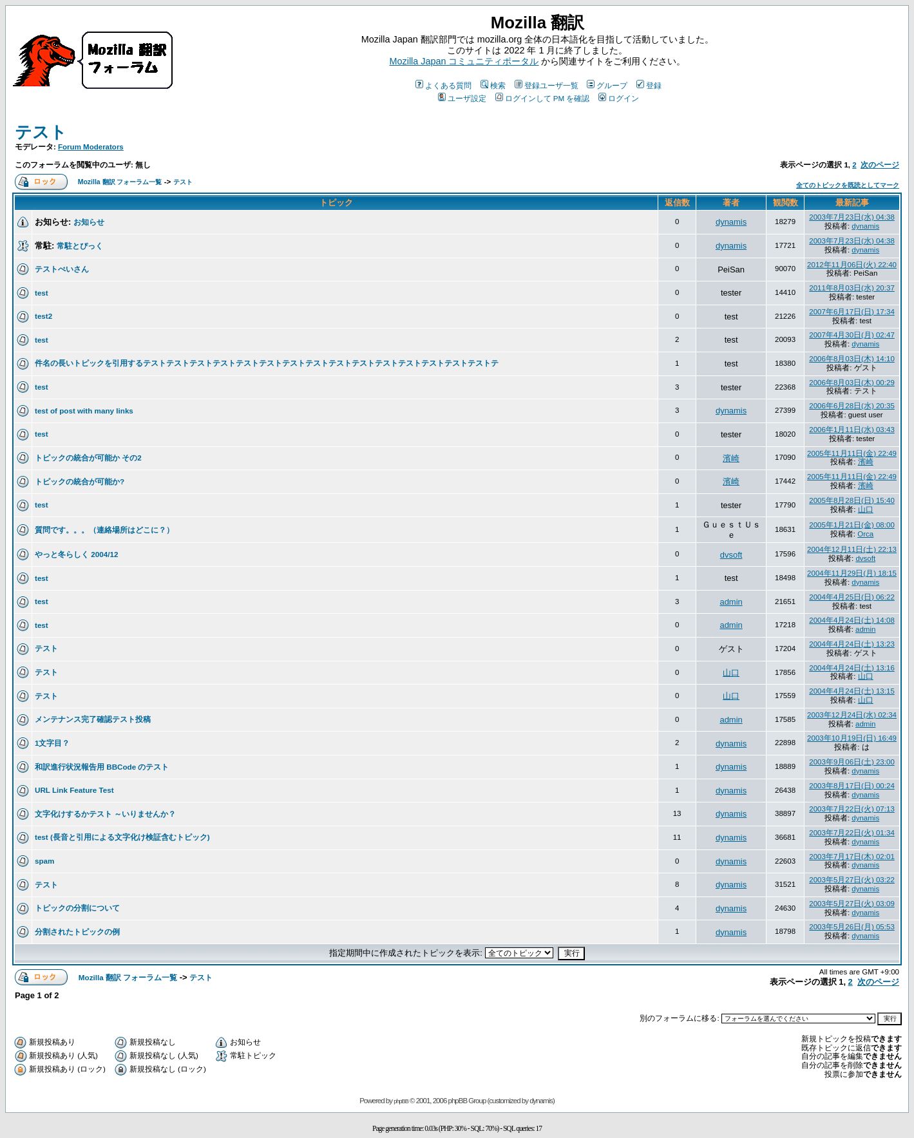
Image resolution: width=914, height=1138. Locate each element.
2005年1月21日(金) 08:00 (852, 525)
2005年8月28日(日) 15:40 (852, 500)
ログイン (618, 98)
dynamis (731, 222)
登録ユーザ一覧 (546, 85)
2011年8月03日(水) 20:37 (852, 288)
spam (44, 861)
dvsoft (731, 555)
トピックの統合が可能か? (79, 481)
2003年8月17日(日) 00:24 (852, 786)
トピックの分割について (77, 908)
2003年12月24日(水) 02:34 (852, 715)
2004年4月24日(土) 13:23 (852, 644)
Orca (865, 534)
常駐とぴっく (80, 246)
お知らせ (88, 222)
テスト (41, 132)
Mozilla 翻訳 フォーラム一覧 (120, 181)
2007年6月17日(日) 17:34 (852, 312)
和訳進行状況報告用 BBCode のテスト (102, 767)
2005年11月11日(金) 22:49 (852, 453)
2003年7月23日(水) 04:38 (852, 217)
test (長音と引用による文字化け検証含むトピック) (122, 837)
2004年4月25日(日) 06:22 (852, 597)
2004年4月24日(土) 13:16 (852, 668)
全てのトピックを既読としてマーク (847, 185)
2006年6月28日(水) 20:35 (852, 406)
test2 (43, 316)
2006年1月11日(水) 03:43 (852, 429)
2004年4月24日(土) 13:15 (852, 691)
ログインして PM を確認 (542, 98)
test (41, 293)
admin (730, 602)
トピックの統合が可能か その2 (88, 457)
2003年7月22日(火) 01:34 (852, 833)
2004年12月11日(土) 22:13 (852, 549)
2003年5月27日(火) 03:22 (852, 880)
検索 (493, 85)
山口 (865, 509)
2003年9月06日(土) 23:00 (852, 762)
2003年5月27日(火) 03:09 (852, 903)
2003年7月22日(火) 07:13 (852, 809)
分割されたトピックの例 (77, 931)
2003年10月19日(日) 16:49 (852, 738)
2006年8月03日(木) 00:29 (852, 382)
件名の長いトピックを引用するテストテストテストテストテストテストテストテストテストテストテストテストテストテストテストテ (267, 363)
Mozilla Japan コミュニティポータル (464, 61)
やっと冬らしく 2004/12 (76, 554)
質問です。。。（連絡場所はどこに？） (104, 530)
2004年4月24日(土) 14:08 (852, 620)
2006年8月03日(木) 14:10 (852, 359)
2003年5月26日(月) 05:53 (852, 927)
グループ (607, 85)
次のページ (880, 165)
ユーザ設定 (462, 98)
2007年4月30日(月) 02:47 (852, 335)
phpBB (401, 1101)
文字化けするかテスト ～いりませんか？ (105, 814)
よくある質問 (443, 85)
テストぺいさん (62, 269)
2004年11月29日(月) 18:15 (852, 573)
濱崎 (731, 458)
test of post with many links (84, 410)
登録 (649, 85)
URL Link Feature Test (74, 790)
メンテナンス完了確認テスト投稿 (93, 719)
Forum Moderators (91, 147)
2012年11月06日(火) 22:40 (852, 265)
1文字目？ (52, 743)
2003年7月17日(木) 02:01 (852, 856)
